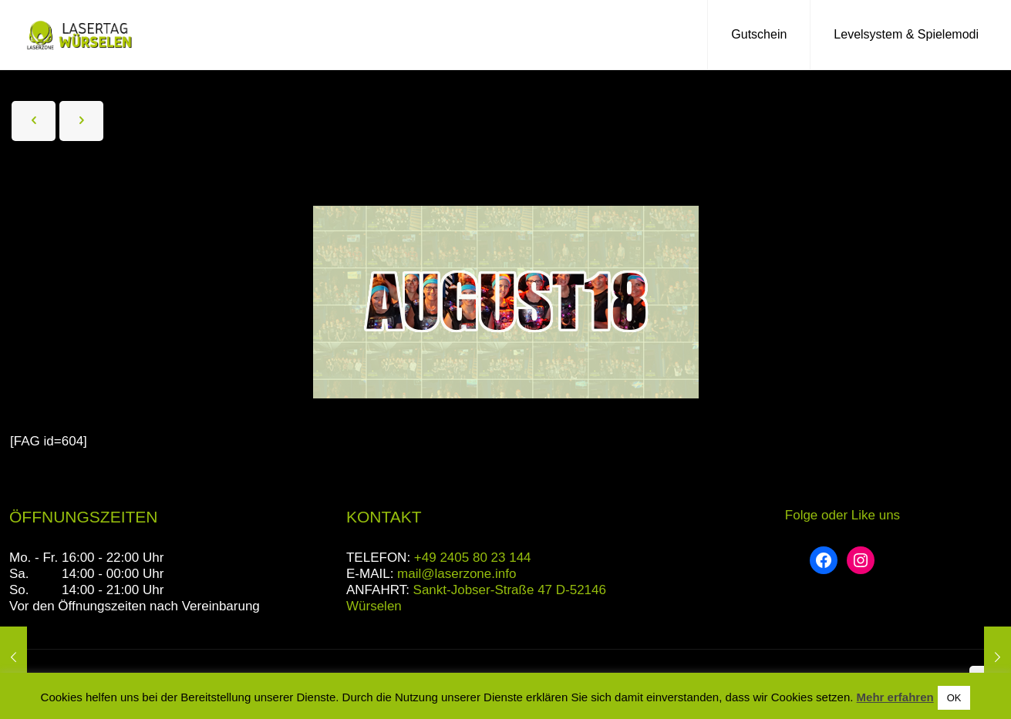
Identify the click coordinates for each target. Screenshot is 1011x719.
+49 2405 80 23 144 (472, 557)
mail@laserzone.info (456, 573)
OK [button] (954, 698)
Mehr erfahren (895, 697)
